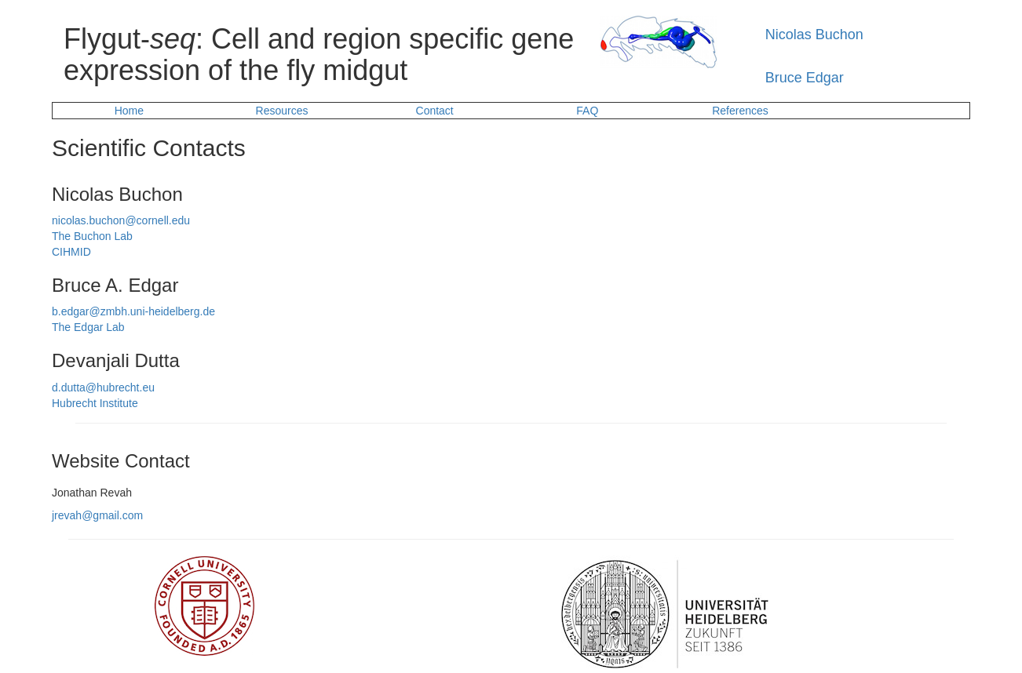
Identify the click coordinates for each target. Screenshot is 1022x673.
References (740, 110)
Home (129, 110)
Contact (435, 110)
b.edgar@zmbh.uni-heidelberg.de (133, 311)
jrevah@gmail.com (97, 515)
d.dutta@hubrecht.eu (103, 387)
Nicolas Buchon (814, 34)
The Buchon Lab (92, 236)
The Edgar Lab (88, 327)
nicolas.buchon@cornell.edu (121, 220)
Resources (282, 110)
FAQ (587, 110)
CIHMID (71, 252)
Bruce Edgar (804, 77)
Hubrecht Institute (95, 403)
